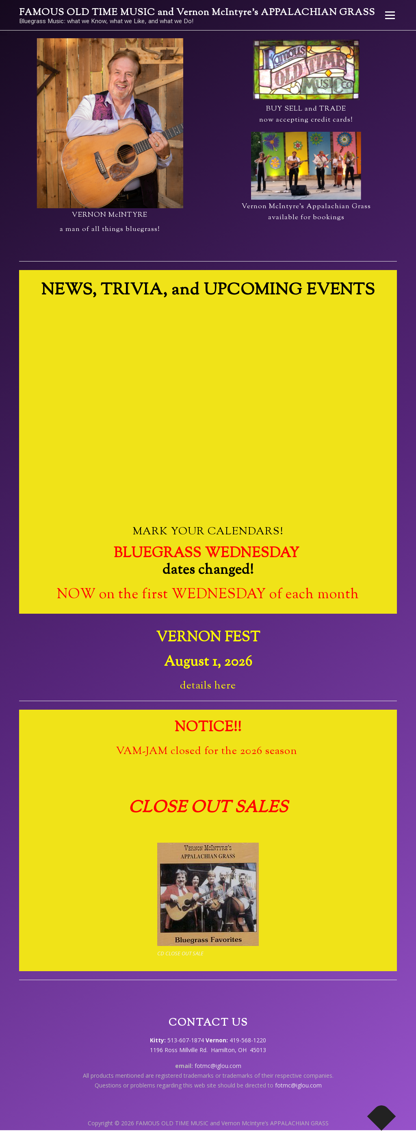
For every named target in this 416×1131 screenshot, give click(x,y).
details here (208, 685)
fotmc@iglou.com (218, 1066)
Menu (390, 15)
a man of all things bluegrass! (110, 229)
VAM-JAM (143, 751)
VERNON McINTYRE (109, 215)
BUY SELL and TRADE (306, 109)
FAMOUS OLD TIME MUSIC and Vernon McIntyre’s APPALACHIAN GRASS (197, 13)
